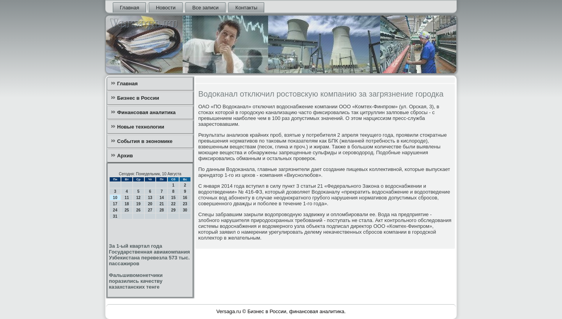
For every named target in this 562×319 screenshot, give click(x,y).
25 (126, 210)
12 (138, 198)
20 (150, 204)
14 (162, 198)
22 (173, 204)
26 (138, 210)
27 (150, 210)
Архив (125, 156)
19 (138, 204)
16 (185, 198)
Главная (129, 8)
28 (162, 210)
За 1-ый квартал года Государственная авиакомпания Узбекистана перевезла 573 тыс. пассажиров (149, 254)
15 (173, 198)
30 (185, 210)
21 (162, 204)
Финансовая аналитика (146, 112)
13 (150, 198)
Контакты (246, 8)
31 (115, 216)
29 (173, 210)
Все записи (205, 8)
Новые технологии (140, 127)
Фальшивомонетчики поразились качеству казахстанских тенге (136, 281)
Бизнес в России (138, 98)
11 (126, 198)
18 (126, 204)
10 (115, 198)
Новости (165, 8)
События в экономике (145, 141)
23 (185, 204)
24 (115, 210)
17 (115, 204)
